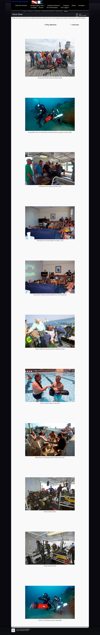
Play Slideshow (51, 25)
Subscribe (75, 25)
